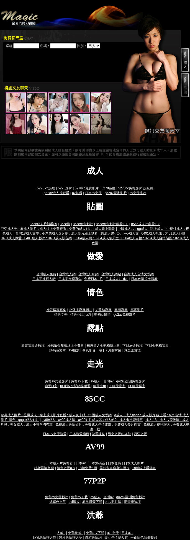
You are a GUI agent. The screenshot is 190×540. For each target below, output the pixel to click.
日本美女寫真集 (70, 279)
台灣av (108, 381)
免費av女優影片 (56, 381)
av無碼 (77, 193)
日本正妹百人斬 (44, 279)
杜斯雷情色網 (44, 468)
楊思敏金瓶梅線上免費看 (65, 346)
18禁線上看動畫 (144, 468)
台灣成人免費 (46, 274)
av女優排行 (138, 193)
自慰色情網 (93, 537)
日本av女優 (93, 193)
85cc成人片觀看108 (145, 224)
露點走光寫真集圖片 (114, 468)
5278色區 (108, 188)
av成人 (96, 381)
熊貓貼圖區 (102, 315)
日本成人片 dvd (117, 279)
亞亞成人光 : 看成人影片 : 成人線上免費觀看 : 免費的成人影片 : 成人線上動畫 (58, 229)
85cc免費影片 (83, 224)
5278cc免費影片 (87, 188)
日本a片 (127, 533)
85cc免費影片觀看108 (112, 224)
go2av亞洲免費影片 (130, 381)
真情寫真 (121, 310)
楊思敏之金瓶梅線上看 (103, 346)
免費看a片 (75, 533)
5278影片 (65, 188)
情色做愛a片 (66, 468)
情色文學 (61, 315)
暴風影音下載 (92, 350)
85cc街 (65, 224)
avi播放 (74, 350)
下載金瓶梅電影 (157, 346)
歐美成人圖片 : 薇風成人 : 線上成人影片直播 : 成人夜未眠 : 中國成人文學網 (56, 415)
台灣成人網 (67, 274)
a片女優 (113, 533)
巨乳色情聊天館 (44, 537)
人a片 (61, 533)
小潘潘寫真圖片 (80, 310)
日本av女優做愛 (54, 434)
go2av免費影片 (125, 315)
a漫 (88, 315)
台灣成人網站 (111, 274)
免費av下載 (79, 381)
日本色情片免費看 (144, 279)
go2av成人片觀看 (57, 193)
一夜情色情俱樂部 (143, 537)
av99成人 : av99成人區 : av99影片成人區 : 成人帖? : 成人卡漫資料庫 (92, 420)
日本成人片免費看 (59, 463)
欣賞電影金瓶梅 (33, 346)
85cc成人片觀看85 (43, 224)
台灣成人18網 (88, 274)
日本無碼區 (96, 463)
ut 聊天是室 (117, 386)
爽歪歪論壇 (132, 350)
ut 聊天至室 (136, 386)
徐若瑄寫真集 (56, 310)
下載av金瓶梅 (132, 346)
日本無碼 (114, 463)
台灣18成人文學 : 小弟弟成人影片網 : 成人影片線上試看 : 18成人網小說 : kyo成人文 (76, 233)
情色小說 (77, 315)
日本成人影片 (134, 463)
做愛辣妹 (98, 434)
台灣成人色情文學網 (139, 274)
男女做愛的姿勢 (119, 434)
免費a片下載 (95, 533)
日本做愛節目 (79, 434)
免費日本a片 (93, 279)
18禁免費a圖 (87, 468)
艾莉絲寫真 (103, 310)
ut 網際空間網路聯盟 (75, 386)
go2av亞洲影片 (115, 193)
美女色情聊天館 (116, 537)
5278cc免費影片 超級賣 (135, 188)
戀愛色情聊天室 (70, 537)
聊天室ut (99, 386)
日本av (81, 463)
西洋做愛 (140, 434)
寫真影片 (137, 310)
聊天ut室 (51, 386)
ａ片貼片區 (113, 350)
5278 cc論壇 (46, 188)
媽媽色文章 (57, 350)
